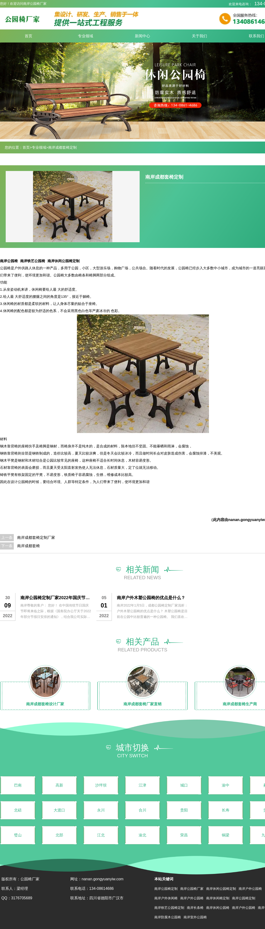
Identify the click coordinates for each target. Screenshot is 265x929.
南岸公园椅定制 (166, 889)
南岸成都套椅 (28, 546)
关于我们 (199, 36)
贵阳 (184, 810)
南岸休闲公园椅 (217, 908)
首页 (28, 36)
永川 (101, 810)
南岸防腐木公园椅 (167, 917)
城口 (184, 785)
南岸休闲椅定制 (217, 898)
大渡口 (59, 810)
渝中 (225, 785)
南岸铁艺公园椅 (32, 261)
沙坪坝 (101, 785)
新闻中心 (142, 36)
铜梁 (225, 835)
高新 (59, 785)
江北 (101, 835)
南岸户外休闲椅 (166, 898)
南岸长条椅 (195, 908)
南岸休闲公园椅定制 (63, 261)
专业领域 (85, 36)
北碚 (18, 810)
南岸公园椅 (9, 261)
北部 (59, 835)
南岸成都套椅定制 (62, 147)
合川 (142, 810)
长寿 (225, 810)
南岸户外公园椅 (250, 889)
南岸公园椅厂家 (191, 889)
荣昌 (184, 835)
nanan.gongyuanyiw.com (102, 879)
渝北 (142, 835)
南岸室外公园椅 (195, 917)
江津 (142, 785)
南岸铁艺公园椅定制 (169, 908)
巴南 (18, 785)
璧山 (18, 835)
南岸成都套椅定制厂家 (36, 538)
